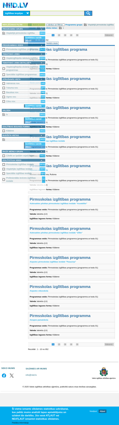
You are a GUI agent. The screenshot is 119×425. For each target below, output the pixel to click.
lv (7, 114)
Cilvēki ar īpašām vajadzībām (20, 155)
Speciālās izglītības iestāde (19, 173)
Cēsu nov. (11, 101)
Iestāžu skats (72, 46)
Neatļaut (93, 411)
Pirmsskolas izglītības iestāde (20, 164)
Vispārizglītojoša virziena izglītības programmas (22, 68)
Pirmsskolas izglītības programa (79, 53)
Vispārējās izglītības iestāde (19, 169)
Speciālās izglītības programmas (21, 74)
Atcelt (28, 41)
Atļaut (102, 411)
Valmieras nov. (13, 83)
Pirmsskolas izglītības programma (22, 49)
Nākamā (108, 38)
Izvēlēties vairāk (33, 37)
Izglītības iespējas (14, 13)
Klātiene (10, 131)
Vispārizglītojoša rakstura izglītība (22, 58)
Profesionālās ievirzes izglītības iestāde (21, 179)
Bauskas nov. (12, 92)
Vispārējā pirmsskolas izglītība (20, 33)
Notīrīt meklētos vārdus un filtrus (68, 25)
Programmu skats (56, 46)
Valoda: (90, 28)
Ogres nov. (11, 97)
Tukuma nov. (12, 88)
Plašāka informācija (20, 423)
